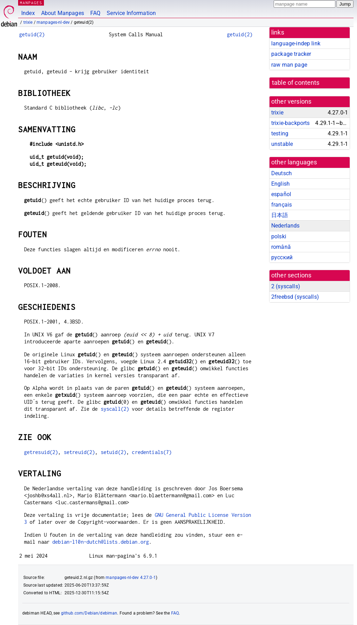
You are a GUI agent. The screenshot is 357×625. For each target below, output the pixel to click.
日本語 (279, 215)
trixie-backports (290, 123)
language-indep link (295, 43)
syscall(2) (115, 409)
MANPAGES (31, 2)
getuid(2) (32, 34)
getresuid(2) (41, 452)
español (281, 194)
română (281, 247)
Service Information (131, 13)
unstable (282, 144)
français (281, 204)
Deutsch (281, 173)
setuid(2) (113, 452)
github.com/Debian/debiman (89, 613)
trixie (28, 22)
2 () (285, 286)
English (280, 183)
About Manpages (62, 13)
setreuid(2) (79, 452)
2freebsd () (295, 296)
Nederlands (285, 225)
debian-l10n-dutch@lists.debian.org (100, 542)
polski (278, 236)
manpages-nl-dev (53, 22)
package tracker (291, 54)
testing (279, 133)
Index (28, 13)
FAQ (95, 13)
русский (282, 257)
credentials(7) (152, 452)
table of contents (296, 82)
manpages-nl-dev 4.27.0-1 (131, 577)
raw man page (289, 64)
